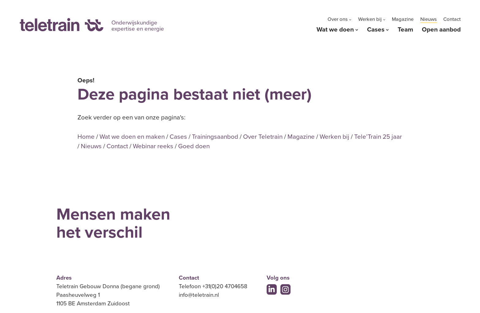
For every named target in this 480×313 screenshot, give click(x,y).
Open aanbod (441, 29)
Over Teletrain (263, 137)
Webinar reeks (153, 146)
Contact (452, 19)
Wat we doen (335, 29)
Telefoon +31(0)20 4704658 (213, 286)
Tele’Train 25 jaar (378, 137)
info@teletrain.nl (199, 295)
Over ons (338, 19)
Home (86, 137)
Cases (375, 29)
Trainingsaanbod (215, 137)
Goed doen (194, 146)
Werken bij (370, 19)
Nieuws (428, 19)
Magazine (403, 19)
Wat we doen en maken (132, 137)
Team (405, 29)
